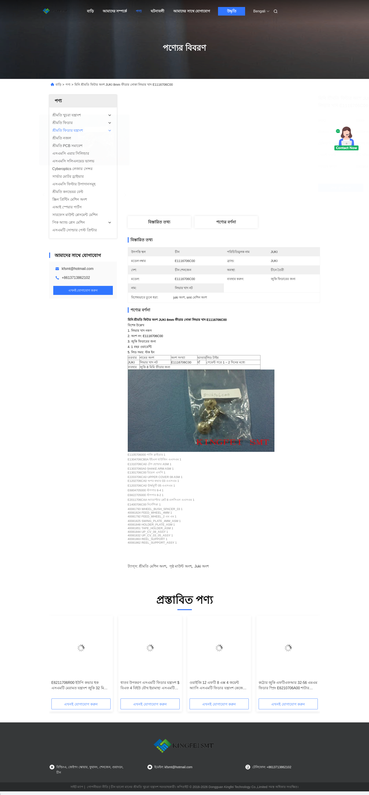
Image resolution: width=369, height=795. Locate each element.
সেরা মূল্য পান (247, 188)
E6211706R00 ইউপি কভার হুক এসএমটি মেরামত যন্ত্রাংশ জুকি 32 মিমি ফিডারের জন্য (79, 686)
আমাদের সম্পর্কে (115, 11)
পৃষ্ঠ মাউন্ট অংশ (180, 566)
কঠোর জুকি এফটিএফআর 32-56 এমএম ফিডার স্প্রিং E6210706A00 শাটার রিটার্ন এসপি (288, 686)
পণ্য (139, 11)
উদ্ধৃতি (231, 11)
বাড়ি (90, 11)
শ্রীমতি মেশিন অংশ (152, 566)
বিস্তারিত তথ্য (159, 222)
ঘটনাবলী (157, 11)
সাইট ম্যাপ (77, 787)
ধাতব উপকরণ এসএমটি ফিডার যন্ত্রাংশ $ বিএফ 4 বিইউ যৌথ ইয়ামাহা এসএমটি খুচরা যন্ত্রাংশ (150, 686)
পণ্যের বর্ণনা (226, 222)
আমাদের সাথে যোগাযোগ (191, 11)
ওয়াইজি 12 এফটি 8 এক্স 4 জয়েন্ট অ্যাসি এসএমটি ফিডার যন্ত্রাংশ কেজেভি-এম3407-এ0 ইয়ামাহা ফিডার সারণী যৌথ (219, 686)
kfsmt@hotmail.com (78, 269)
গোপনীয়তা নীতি (97, 787)
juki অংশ (202, 566)
